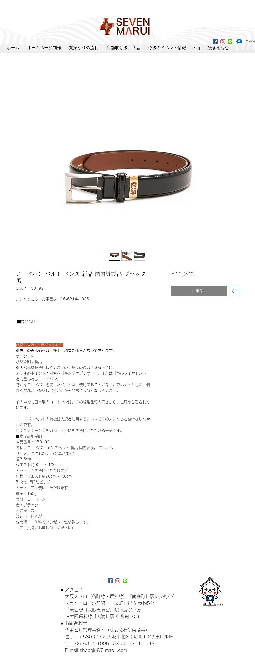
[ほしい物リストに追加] (234, 291)
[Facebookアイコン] (215, 41)
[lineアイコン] (230, 41)
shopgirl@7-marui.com (103, 650)
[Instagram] (222, 41)
